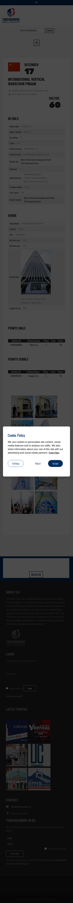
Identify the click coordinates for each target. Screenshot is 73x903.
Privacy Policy (54, 452)
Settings (15, 463)
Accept (55, 463)
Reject (38, 463)
